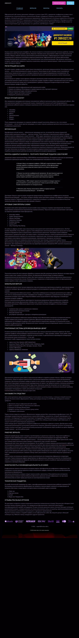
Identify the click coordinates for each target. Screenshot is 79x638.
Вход (70, 3)
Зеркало (33, 8)
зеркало (64, 445)
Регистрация (59, 3)
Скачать (59, 8)
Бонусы (46, 8)
